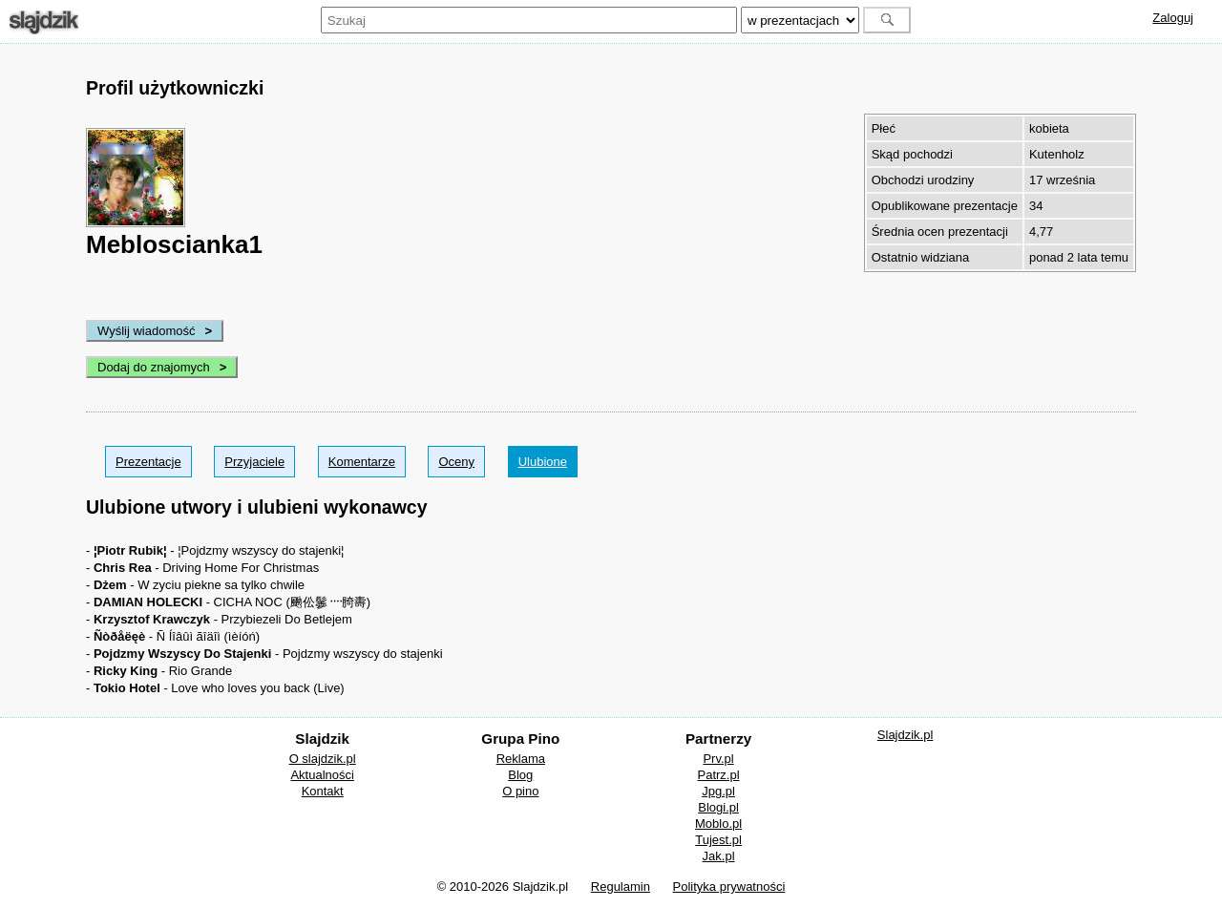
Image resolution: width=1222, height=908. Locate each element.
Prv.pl (718, 758)
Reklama (520, 758)
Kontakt (323, 791)
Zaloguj (1172, 18)
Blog (520, 775)
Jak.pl (719, 856)
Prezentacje (148, 461)
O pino (520, 791)
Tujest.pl (718, 840)
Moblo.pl (718, 823)
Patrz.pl (719, 775)
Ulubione (542, 461)
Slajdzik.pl (905, 735)
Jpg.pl (718, 791)
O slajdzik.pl (322, 758)
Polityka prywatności (729, 886)
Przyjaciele (254, 461)
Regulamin (620, 886)
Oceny (456, 461)
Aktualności (321, 775)
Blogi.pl (718, 807)
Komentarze (361, 461)
